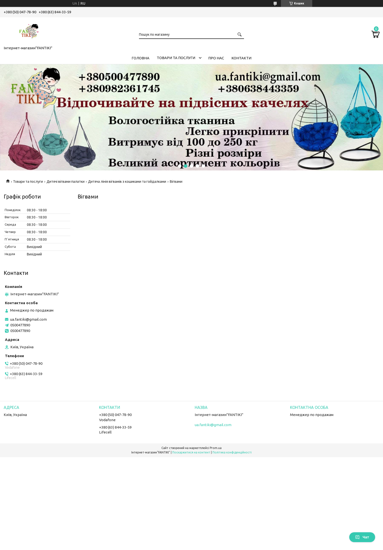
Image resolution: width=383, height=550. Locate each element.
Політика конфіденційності (232, 452)
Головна (140, 58)
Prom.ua (216, 448)
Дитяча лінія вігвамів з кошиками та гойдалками (127, 181)
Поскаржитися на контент (191, 452)
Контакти (241, 58)
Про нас (216, 58)
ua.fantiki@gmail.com (28, 319)
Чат (362, 537)
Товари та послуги (176, 58)
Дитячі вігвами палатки (66, 181)
